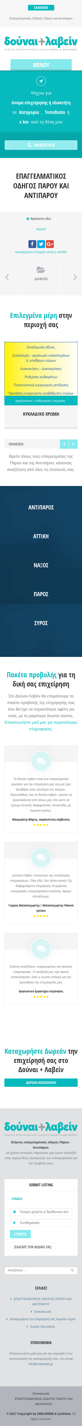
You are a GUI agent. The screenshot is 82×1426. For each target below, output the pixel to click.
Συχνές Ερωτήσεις (42, 1326)
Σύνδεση (17, 1199)
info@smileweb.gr (40, 1364)
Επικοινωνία (42, 1311)
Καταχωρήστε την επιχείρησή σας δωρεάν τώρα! (42, 1319)
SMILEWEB (45, 1413)
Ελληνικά (41, 7)
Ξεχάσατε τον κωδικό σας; (33, 1247)
